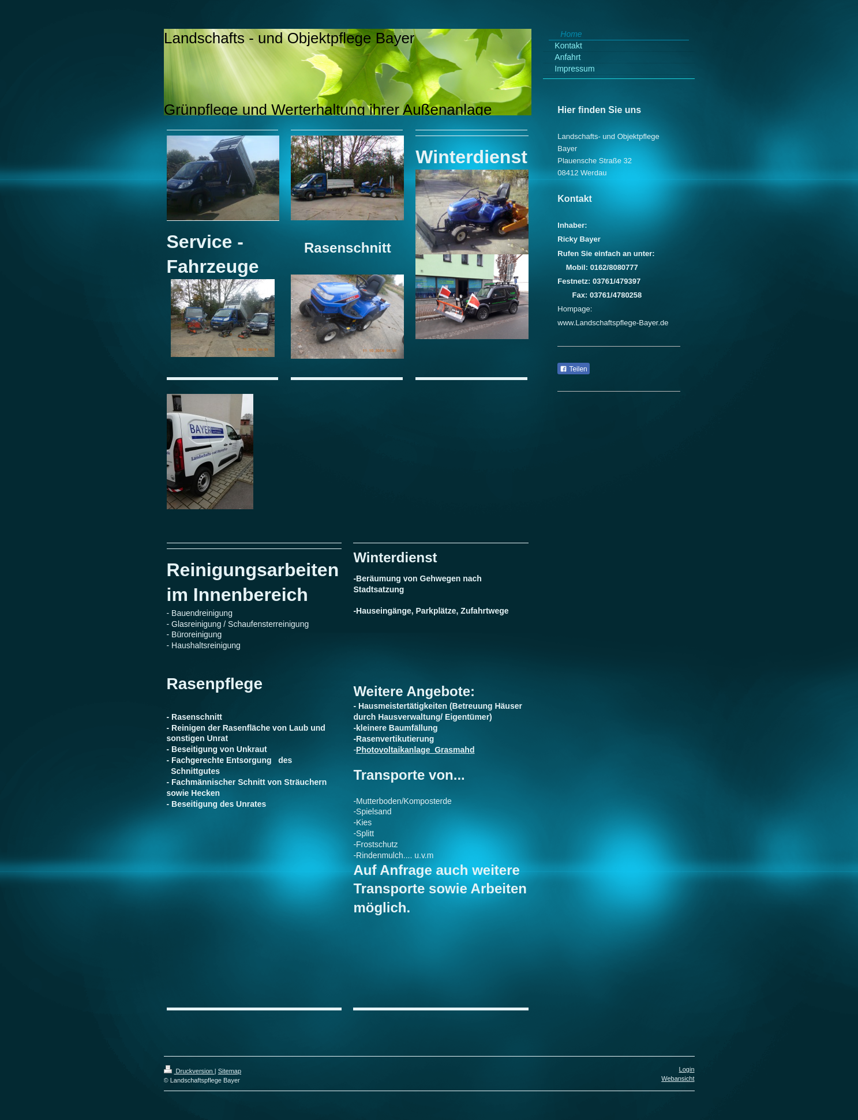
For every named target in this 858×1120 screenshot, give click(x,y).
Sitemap (229, 1071)
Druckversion (189, 1071)
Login (687, 1069)
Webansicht (677, 1078)
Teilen (573, 369)
